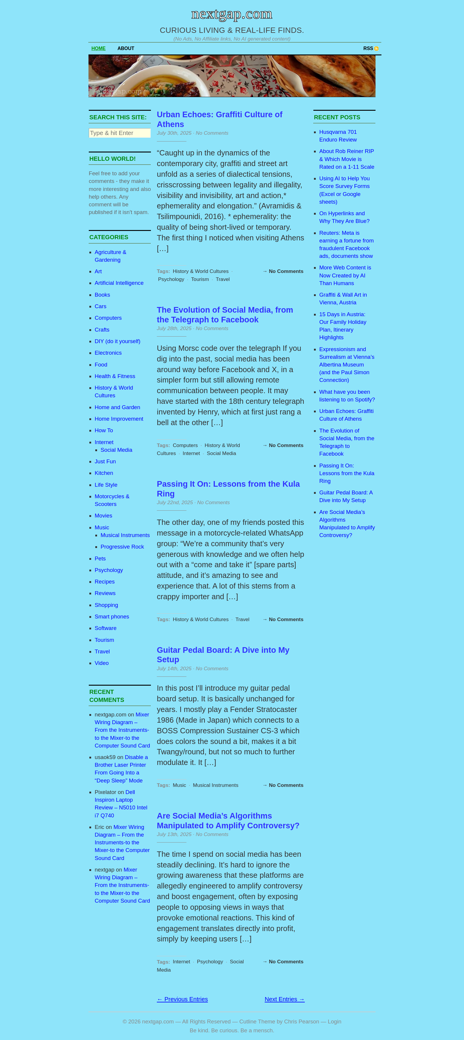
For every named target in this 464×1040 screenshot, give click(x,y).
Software (106, 628)
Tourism (104, 640)
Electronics (108, 353)
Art (98, 271)
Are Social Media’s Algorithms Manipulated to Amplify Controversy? (228, 820)
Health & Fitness (115, 376)
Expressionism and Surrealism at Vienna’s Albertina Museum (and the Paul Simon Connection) (346, 364)
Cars (101, 306)
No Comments (212, 133)
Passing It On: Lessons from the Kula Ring (346, 473)
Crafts (102, 330)
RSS (368, 48)
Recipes (105, 581)
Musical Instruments (125, 535)
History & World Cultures (201, 271)
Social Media (116, 450)
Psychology (109, 570)
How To (104, 430)
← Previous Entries (182, 999)
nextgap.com (232, 13)
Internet (104, 442)
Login (334, 1021)
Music (102, 527)
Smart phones (112, 616)
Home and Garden (117, 407)
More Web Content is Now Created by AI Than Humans (345, 275)
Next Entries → (285, 999)
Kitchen (104, 473)
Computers (108, 318)
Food (101, 364)
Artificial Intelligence (119, 283)
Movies (103, 515)
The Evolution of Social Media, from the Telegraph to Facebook (225, 314)
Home (98, 48)
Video (102, 663)
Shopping (106, 605)
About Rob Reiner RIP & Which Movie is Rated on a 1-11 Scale (346, 159)
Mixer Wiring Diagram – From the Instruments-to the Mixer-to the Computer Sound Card (122, 730)
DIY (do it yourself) (118, 341)
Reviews (105, 593)
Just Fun (105, 461)
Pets (100, 558)
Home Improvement (119, 419)
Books (102, 295)
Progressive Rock (122, 547)
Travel (102, 651)
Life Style (106, 485)
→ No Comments (283, 271)
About (125, 48)
